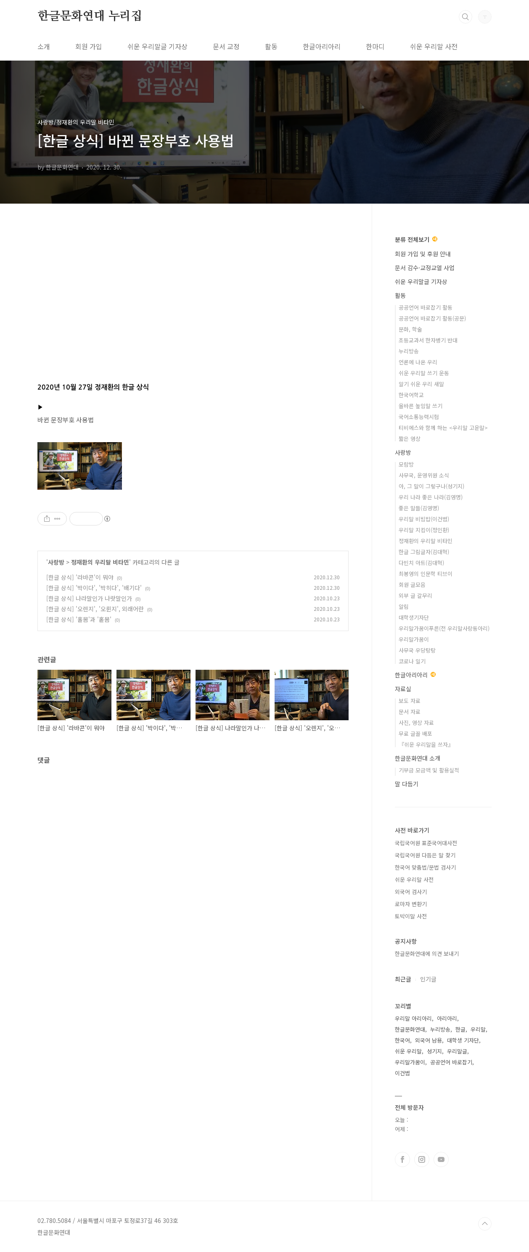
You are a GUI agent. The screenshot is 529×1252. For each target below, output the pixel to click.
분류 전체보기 (416, 239)
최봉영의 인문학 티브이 (425, 574)
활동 (271, 46)
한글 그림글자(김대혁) (424, 552)
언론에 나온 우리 (418, 362)
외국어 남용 (428, 1040)
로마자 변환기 (411, 904)
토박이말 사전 (411, 916)
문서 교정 (226, 46)
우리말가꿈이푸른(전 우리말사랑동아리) (444, 628)
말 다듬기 (406, 784)
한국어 (402, 1040)
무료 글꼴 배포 (415, 733)
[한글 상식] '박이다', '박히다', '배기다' (94, 588)
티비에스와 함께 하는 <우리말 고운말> (443, 428)
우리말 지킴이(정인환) (424, 530)
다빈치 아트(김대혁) (421, 563)
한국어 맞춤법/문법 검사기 (425, 867)
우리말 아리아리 (413, 1018)
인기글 (428, 979)
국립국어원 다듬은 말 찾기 (425, 855)
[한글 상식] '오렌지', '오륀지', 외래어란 (95, 609)
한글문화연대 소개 (417, 758)
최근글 (403, 979)
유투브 (441, 1159)
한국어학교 (411, 395)
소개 (43, 46)
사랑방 (56, 562)
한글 (460, 1029)
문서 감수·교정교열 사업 (425, 267)
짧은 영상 (410, 439)
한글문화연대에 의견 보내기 (427, 954)
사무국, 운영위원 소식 (424, 475)
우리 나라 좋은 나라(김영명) (431, 497)
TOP (485, 1224)
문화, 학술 (410, 329)
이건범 (402, 1073)
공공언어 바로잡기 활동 (425, 307)
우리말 (478, 1029)
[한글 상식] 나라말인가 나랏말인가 (89, 598)
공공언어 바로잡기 (451, 1062)
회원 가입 (88, 46)
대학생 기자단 (463, 1040)
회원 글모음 (412, 585)
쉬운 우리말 (408, 1051)
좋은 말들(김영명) (419, 508)
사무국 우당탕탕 (417, 650)
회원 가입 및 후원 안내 (423, 253)
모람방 (406, 464)
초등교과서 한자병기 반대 (428, 340)
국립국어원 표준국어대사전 (426, 843)
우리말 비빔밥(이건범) (424, 519)
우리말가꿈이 (414, 639)
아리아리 (447, 1018)
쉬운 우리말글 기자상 (157, 46)
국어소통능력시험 (419, 417)
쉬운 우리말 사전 (434, 46)
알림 (404, 606)
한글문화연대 (410, 1029)
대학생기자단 (414, 617)
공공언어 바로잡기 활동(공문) (432, 318)
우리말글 (457, 1051)
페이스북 (402, 1159)
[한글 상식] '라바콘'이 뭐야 (80, 577)
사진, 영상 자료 (416, 723)
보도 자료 (410, 701)
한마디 (375, 46)
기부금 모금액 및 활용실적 (429, 770)
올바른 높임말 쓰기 (420, 406)
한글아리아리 (322, 46)
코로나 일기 (412, 661)
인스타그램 (421, 1159)
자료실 (403, 688)
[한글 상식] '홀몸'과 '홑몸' (78, 619)
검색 (465, 17)
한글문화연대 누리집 (89, 16)
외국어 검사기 (411, 892)
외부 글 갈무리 (415, 595)
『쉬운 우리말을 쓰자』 (426, 744)
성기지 (434, 1051)
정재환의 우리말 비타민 (100, 562)
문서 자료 (410, 712)
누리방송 (409, 351)
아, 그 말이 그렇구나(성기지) (431, 486)
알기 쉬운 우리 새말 (421, 384)
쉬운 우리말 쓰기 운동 (424, 373)
